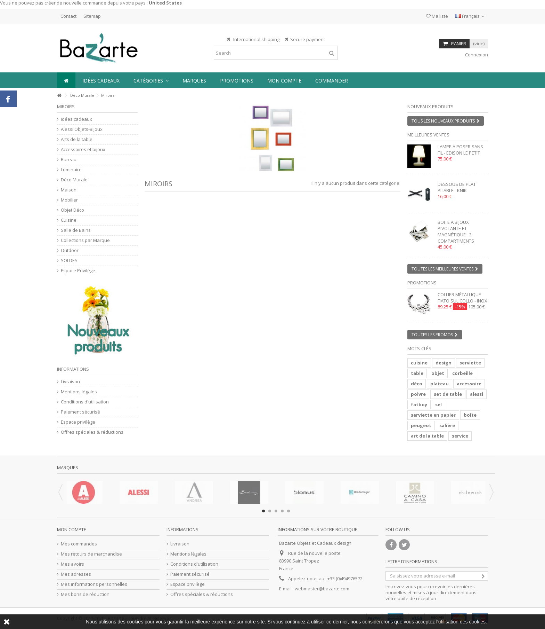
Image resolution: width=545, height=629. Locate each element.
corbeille (462, 373)
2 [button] (269, 511)
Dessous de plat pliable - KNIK (457, 187)
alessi (476, 394)
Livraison (70, 382)
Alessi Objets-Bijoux (82, 129)
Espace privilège (78, 422)
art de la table (427, 436)
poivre (418, 394)
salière (447, 425)
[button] (151, 80)
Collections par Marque (85, 240)
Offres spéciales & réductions (92, 432)
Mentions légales (79, 392)
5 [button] (288, 511)
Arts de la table (76, 139)
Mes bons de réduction (85, 594)
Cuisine (68, 220)
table (417, 373)
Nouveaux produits (430, 106)
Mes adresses (76, 574)
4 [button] (282, 511)
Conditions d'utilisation (85, 402)
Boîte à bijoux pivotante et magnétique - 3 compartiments (456, 231)
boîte (470, 415)
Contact (68, 16)
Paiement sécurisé (80, 412)
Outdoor (70, 250)
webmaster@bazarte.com (322, 588)
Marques (67, 467)
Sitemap (92, 16)
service (460, 436)
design (444, 363)
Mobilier (69, 200)
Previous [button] (60, 492)
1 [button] (263, 511)
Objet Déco (72, 210)
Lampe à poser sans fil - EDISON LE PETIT (460, 149)
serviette (470, 363)
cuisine (419, 363)
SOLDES (69, 261)
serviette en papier (433, 415)
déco (416, 383)
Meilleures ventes (428, 135)
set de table (448, 394)
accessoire (469, 383)
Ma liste (437, 16)
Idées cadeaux (76, 119)
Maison (68, 190)
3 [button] (276, 511)
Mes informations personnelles (94, 584)
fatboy (419, 404)
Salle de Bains (76, 230)
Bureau (68, 160)
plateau (439, 383)
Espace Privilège (78, 271)
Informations (73, 369)
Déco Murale (82, 95)
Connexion (476, 55)
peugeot (421, 425)
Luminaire (71, 170)
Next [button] (491, 492)
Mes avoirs (72, 564)
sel (438, 404)
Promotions (422, 283)
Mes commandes (79, 544)
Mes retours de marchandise (91, 554)
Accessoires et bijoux (83, 149)
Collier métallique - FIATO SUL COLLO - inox (462, 297)
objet (437, 373)
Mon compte (71, 529)
